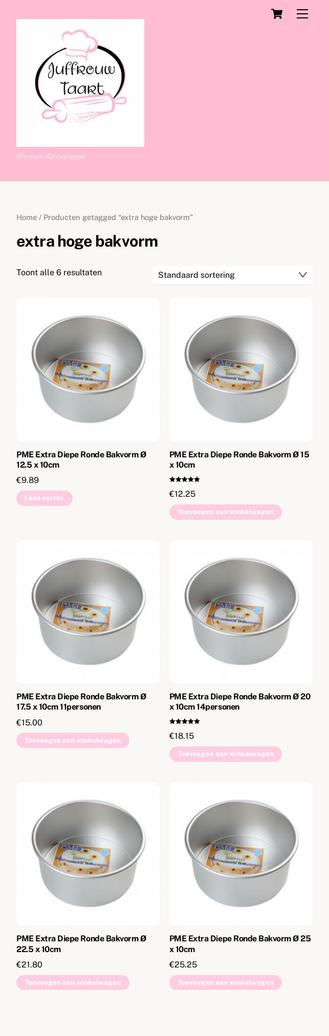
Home (26, 217)
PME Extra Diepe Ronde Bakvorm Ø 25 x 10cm (240, 944)
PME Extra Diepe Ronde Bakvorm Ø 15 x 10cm (239, 460)
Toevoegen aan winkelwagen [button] (226, 512)
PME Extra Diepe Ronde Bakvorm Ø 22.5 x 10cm (81, 944)
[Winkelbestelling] (233, 275)
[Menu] (302, 14)
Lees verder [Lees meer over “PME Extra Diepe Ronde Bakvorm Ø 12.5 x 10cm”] (44, 498)
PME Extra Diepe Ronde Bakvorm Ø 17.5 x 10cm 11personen (81, 702)
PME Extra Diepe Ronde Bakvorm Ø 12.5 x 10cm (81, 460)
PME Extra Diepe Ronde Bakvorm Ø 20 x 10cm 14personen (240, 702)
